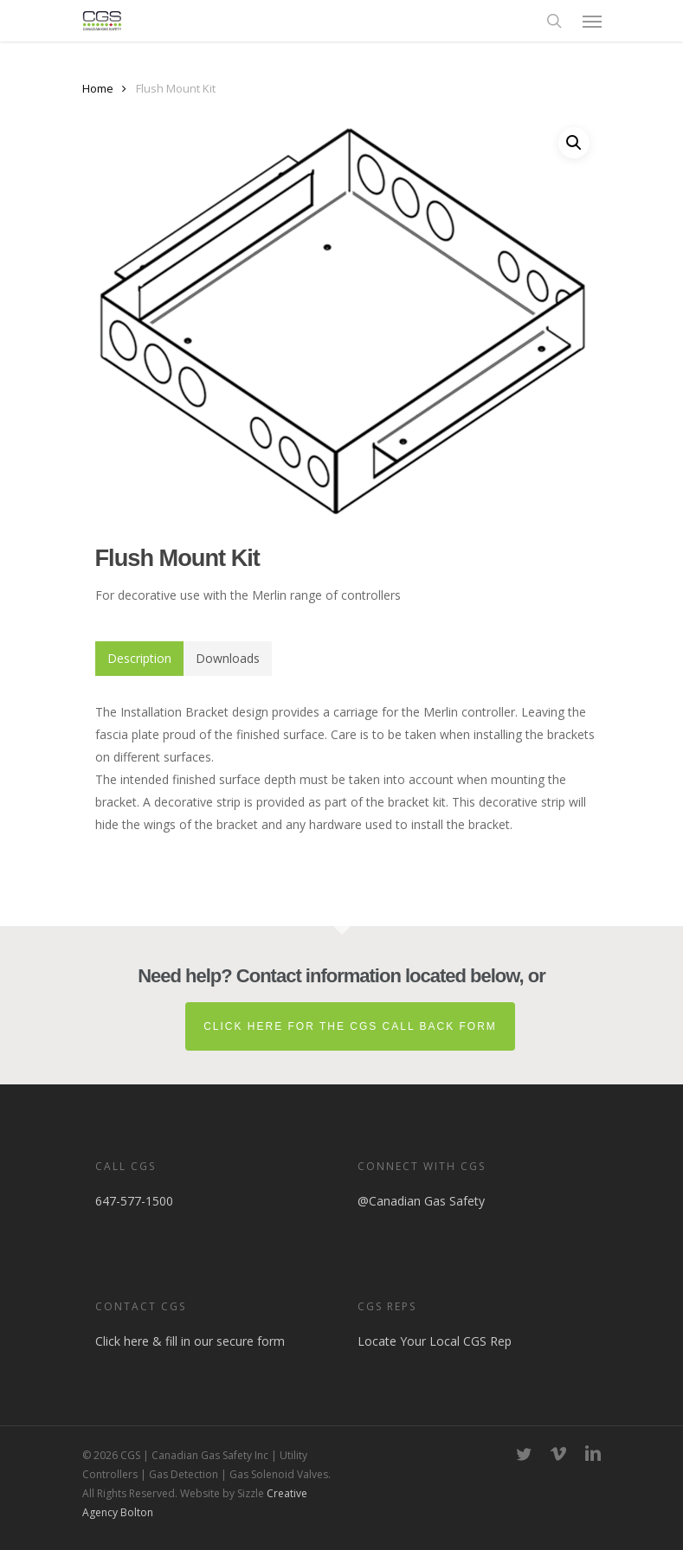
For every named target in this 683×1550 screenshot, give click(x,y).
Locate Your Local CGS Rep (435, 1341)
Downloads (228, 658)
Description (139, 658)
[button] (592, 20)
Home (97, 88)
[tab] (139, 658)
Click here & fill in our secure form (190, 1341)
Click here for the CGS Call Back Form (350, 1026)
